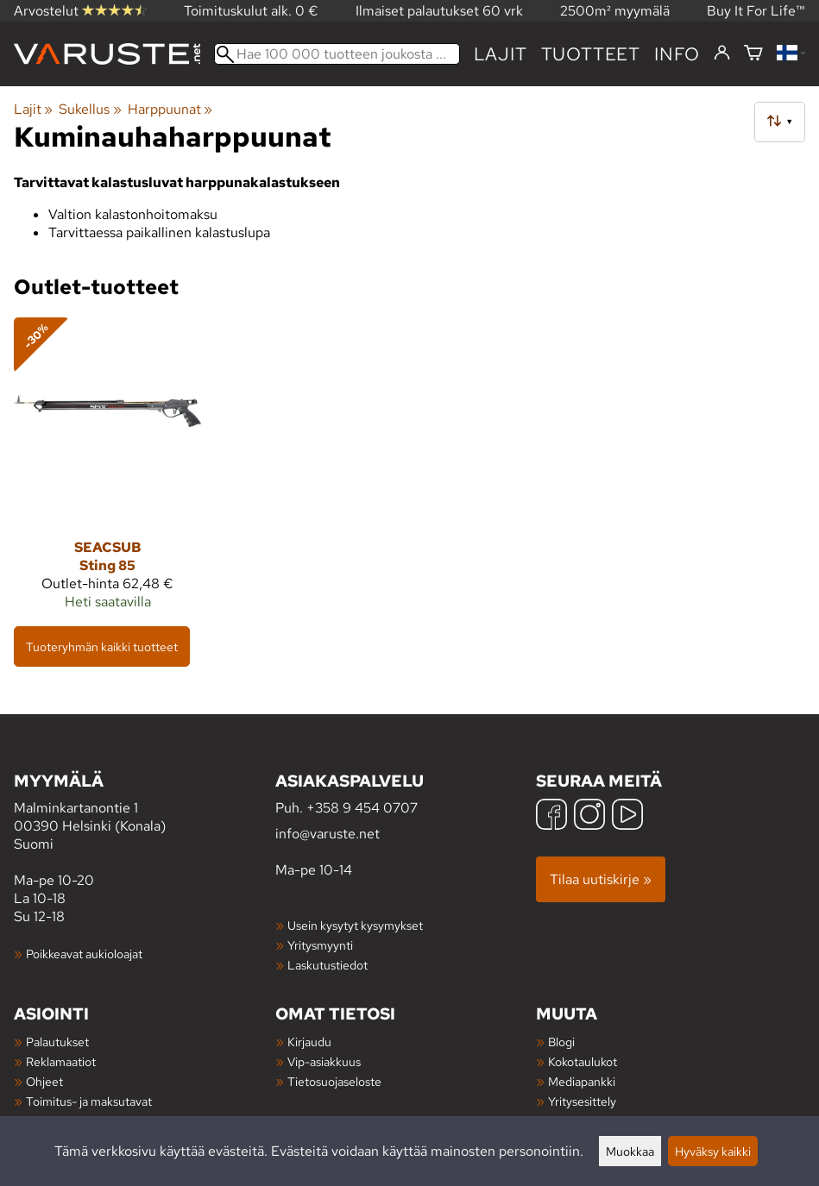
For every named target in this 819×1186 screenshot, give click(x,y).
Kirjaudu (309, 1041)
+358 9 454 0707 (362, 808)
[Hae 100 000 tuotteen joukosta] (337, 54)
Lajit (500, 54)
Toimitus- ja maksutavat (89, 1101)
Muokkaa (630, 1151)
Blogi (561, 1041)
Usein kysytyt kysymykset (355, 925)
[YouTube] (627, 816)
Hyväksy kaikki (713, 1151)
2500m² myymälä (615, 11)
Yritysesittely (582, 1101)
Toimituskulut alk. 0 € (251, 11)
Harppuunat (170, 109)
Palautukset (57, 1041)
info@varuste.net (327, 834)
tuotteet (590, 54)
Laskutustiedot (327, 965)
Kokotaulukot (582, 1061)
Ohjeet (44, 1081)
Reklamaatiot (61, 1061)
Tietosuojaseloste (334, 1081)
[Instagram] (589, 816)
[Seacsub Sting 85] (107, 470)
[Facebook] (551, 816)
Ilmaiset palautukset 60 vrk (439, 11)
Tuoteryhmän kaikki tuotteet (102, 646)
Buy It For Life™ (756, 11)
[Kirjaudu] (722, 53)
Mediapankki (581, 1081)
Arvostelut (80, 11)
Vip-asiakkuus (324, 1061)
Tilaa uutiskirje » (601, 879)
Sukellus (90, 109)
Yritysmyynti (320, 945)
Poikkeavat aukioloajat (84, 953)
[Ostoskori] (753, 54)
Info (677, 54)
